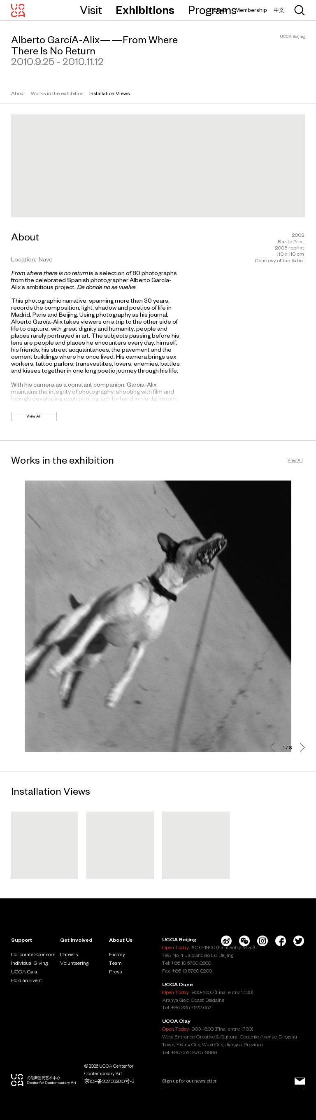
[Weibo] (226, 941)
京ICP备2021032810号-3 (109, 1081)
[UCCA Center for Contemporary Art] (18, 10)
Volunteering (74, 963)
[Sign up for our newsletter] (300, 1081)
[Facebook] (281, 941)
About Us (120, 940)
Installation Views (109, 93)
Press (115, 971)
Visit (91, 10)
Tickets (218, 10)
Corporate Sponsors (33, 954)
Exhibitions (145, 10)
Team (115, 963)
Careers (69, 954)
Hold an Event (26, 980)
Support (21, 940)
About (18, 93)
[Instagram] (262, 941)
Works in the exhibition (57, 93)
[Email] (233, 1081)
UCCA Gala (24, 971)
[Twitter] (299, 941)
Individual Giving (29, 963)
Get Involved (76, 940)
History (117, 954)
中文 (279, 10)
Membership (251, 10)
